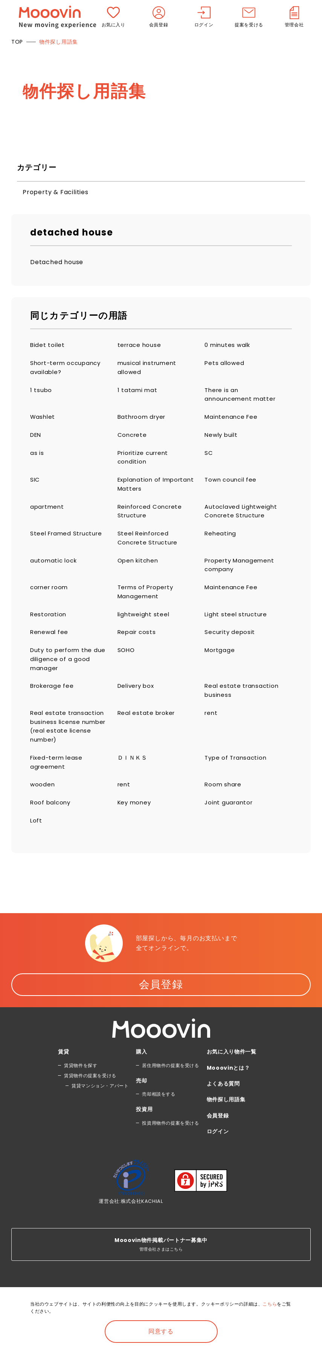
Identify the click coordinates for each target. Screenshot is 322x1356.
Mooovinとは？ (228, 1092)
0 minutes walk (228, 345)
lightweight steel (145, 627)
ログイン (218, 1156)
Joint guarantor (229, 825)
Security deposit (230, 646)
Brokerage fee (53, 703)
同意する (161, 1331)
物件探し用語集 (226, 1124)
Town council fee (231, 486)
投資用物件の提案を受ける (170, 1147)
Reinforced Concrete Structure (152, 519)
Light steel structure (237, 627)
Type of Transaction (237, 778)
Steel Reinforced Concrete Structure (149, 547)
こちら (269, 1304)
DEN (36, 439)
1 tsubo (41, 392)
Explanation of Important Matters (148, 491)
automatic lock (54, 571)
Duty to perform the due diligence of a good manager (67, 675)
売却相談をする (158, 1118)
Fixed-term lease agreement (58, 783)
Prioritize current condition (145, 463)
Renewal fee (50, 646)
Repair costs (138, 646)
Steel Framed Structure (68, 542)
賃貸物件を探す (80, 1089)
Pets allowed (225, 364)
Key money (135, 825)
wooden (43, 807)
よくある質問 (223, 1107)
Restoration (49, 627)
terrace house (140, 345)
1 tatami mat (138, 392)
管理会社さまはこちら (161, 1268)
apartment (48, 514)
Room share (223, 807)
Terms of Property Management (148, 604)
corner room (51, 599)
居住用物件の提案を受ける (170, 1089)
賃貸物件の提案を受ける (90, 1099)
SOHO (127, 665)
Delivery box (138, 703)
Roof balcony (51, 825)
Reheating (220, 542)
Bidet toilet (48, 345)
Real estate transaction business (242, 708)
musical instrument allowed (149, 369)
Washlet (43, 420)
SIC (35, 486)
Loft (36, 844)
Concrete (133, 439)
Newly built (222, 439)
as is (37, 458)
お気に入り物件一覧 (231, 1076)
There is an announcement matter (241, 397)
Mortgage (220, 665)
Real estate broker (148, 731)
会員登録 (161, 1008)
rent (211, 731)
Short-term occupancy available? (68, 369)
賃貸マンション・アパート (100, 1110)
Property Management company (241, 576)
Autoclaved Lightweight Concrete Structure (242, 519)
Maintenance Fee (232, 420)
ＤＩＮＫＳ (133, 778)
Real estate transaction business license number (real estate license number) (68, 746)
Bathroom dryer (143, 420)
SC (208, 458)
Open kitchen (140, 571)
